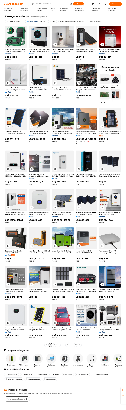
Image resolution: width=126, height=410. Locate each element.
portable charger (82, 374)
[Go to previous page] (46, 345)
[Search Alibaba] (49, 4)
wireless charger (12, 374)
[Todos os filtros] (13, 21)
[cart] (99, 4)
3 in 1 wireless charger (100, 374)
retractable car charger (14, 379)
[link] (123, 390)
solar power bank (50, 379)
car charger (67, 374)
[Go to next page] (80, 345)
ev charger (55, 374)
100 (76, 345)
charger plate (27, 374)
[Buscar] (78, 3)
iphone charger (41, 374)
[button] (71, 4)
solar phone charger (33, 379)
